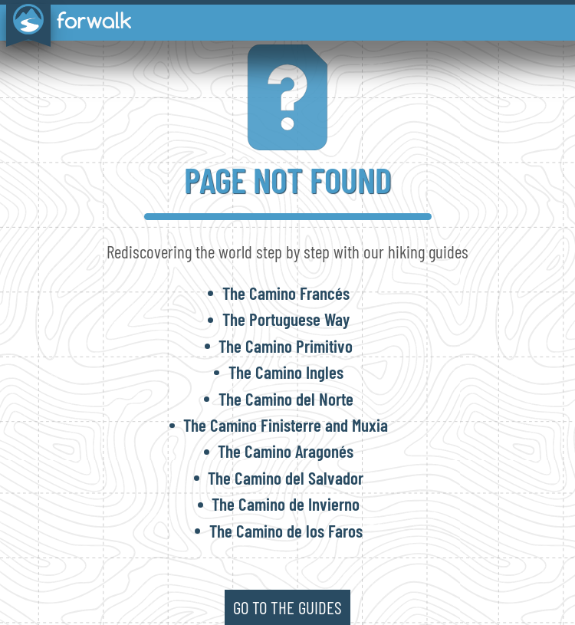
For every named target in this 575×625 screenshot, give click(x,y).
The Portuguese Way (286, 319)
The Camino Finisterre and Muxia (285, 425)
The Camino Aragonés (285, 451)
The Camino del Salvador (285, 477)
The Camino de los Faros (286, 530)
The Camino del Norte (286, 399)
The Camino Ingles (285, 372)
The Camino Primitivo (286, 346)
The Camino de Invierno (286, 504)
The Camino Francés (286, 293)
